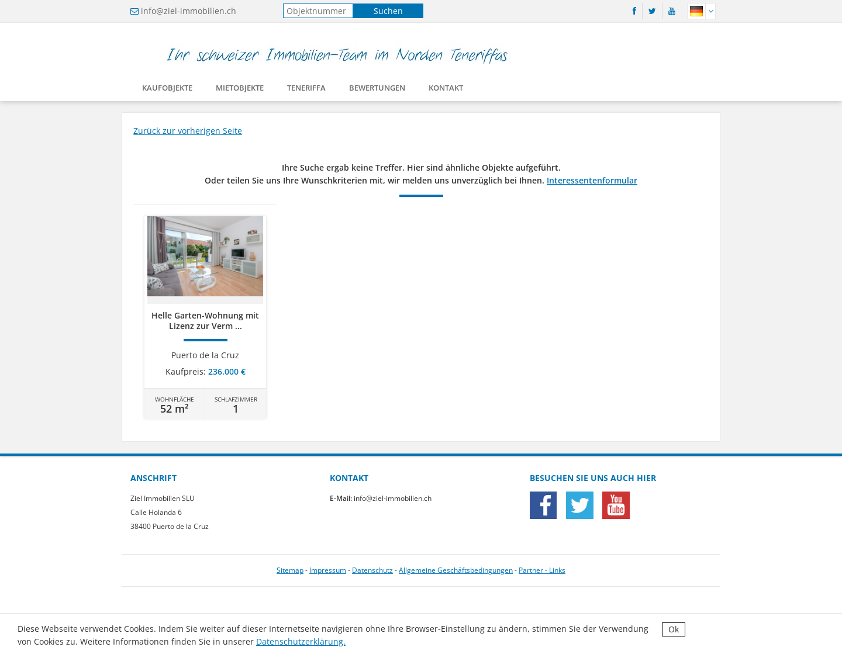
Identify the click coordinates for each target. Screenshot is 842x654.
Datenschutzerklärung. (301, 641)
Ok (673, 629)
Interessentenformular (592, 180)
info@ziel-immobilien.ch (188, 10)
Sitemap (290, 570)
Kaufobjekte (167, 90)
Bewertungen (377, 90)
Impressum (327, 570)
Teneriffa (306, 90)
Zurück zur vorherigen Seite (187, 130)
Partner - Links (542, 570)
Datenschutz (372, 570)
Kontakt (446, 90)
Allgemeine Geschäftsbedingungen (456, 570)
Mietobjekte (240, 90)
